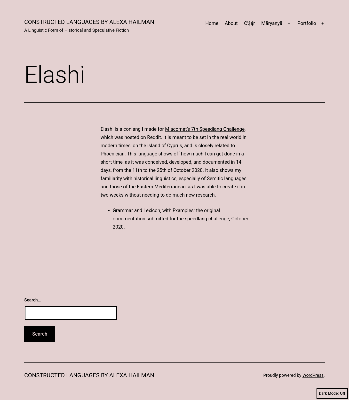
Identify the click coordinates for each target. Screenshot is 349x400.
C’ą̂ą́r (249, 23)
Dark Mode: (332, 393)
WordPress (313, 375)
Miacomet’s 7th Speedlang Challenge (205, 129)
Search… (32, 299)
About (231, 23)
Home (211, 23)
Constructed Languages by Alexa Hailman (89, 22)
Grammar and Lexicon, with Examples (153, 210)
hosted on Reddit (143, 137)
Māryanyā (271, 23)
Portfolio (306, 23)
